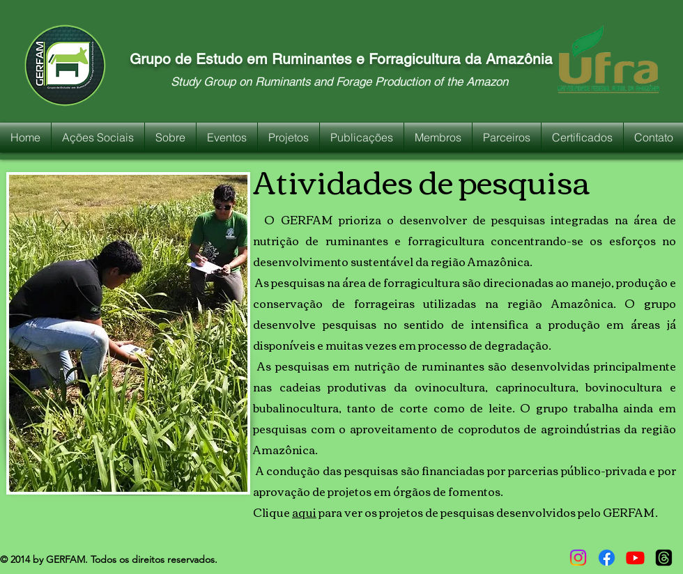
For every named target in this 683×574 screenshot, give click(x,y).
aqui (304, 512)
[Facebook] (606, 557)
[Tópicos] (664, 557)
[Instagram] (578, 557)
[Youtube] (635, 557)
